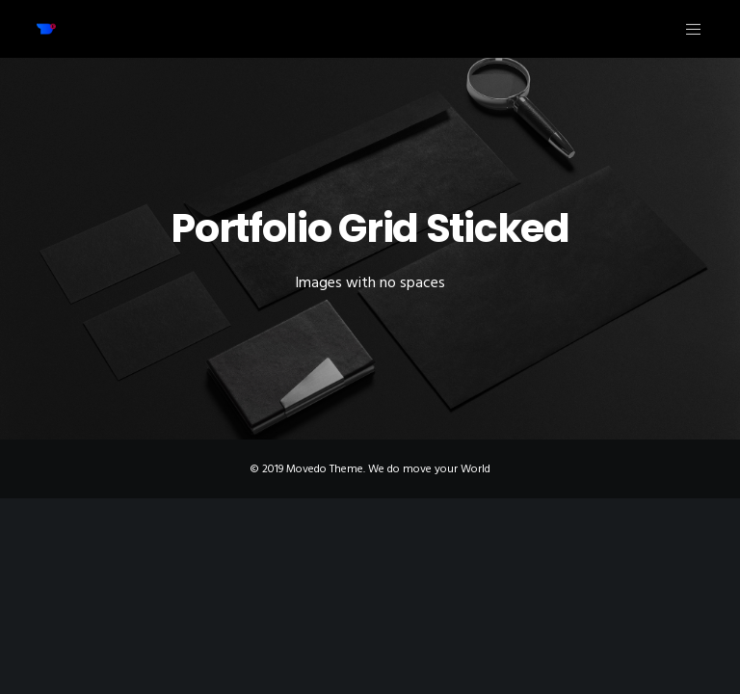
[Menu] (686, 29)
